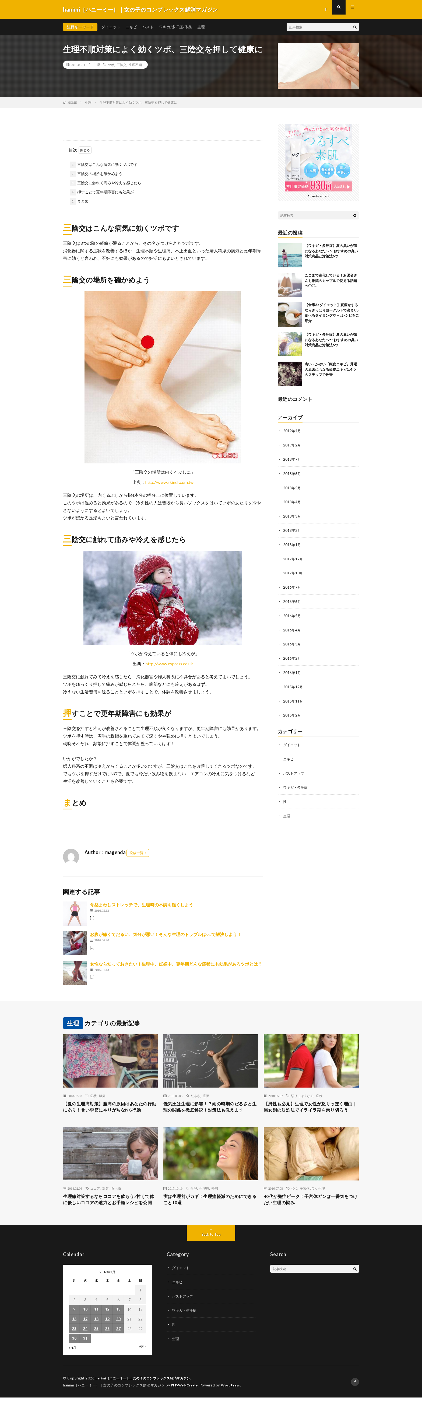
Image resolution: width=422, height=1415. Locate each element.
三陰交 (121, 64)
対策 (105, 1197)
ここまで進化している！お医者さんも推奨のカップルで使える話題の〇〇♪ (331, 280)
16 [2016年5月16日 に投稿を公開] (74, 1337)
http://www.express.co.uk (169, 663)
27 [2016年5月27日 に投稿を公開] (118, 1346)
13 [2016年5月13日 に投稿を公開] (118, 1327)
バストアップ (294, 768)
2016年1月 (292, 668)
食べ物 (116, 1197)
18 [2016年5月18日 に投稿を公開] (96, 1337)
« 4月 (72, 1366)
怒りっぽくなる (302, 1095)
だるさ (195, 1095)
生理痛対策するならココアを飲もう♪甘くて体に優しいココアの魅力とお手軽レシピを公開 (110, 1213)
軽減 (215, 1197)
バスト (148, 27)
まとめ (83, 201)
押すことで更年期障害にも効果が (105, 192)
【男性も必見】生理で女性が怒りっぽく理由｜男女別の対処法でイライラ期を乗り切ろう (311, 1111)
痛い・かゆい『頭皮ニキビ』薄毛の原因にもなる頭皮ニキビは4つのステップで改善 (331, 369)
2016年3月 (292, 640)
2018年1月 (292, 542)
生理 (201, 27)
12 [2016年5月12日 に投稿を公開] (107, 1327)
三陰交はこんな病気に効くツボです (107, 164)
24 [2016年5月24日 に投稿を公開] (85, 1346)
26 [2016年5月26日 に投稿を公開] (107, 1346)
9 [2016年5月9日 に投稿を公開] (74, 1327)
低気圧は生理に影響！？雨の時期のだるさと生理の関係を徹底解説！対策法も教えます (210, 1111)
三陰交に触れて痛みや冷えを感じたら (109, 182)
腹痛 (102, 1095)
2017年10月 (293, 570)
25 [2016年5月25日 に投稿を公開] (96, 1346)
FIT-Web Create (185, 1403)
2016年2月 (292, 654)
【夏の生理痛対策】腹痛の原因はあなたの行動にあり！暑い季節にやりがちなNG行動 (110, 1111)
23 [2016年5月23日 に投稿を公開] (74, 1346)
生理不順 (135, 64)
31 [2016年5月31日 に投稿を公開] (85, 1356)
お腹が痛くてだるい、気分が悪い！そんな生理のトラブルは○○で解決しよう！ (165, 934)
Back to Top (211, 1252)
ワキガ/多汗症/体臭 (175, 27)
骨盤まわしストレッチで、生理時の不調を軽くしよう (141, 904)
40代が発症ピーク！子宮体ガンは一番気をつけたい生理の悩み (309, 1209)
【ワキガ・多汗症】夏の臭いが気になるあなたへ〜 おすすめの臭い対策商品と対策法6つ (331, 250)
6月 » (142, 1364)
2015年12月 (293, 682)
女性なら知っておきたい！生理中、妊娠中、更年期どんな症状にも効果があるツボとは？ (176, 963)
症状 (93, 1095)
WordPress (233, 1403)
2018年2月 (292, 528)
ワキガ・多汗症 (296, 782)
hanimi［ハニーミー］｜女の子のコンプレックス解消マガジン (147, 1396)
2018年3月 (292, 514)
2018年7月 (292, 458)
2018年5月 (292, 486)
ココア (95, 1197)
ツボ (111, 64)
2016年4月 (292, 626)
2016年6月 (292, 598)
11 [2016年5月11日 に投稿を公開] (96, 1327)
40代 (294, 1197)
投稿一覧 (136, 853)
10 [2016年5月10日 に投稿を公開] (85, 1327)
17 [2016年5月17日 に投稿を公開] (85, 1337)
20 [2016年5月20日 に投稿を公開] (118, 1337)
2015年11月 (293, 696)
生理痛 (204, 1197)
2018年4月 (292, 500)
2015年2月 (292, 710)
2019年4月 (292, 430)
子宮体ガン (308, 1197)
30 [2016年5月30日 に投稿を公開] (74, 1356)
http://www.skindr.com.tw (169, 482)
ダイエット (110, 27)
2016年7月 (292, 584)
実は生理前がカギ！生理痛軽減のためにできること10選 (210, 1209)
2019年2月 (292, 444)
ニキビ (131, 27)
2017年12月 (293, 556)
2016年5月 (292, 612)
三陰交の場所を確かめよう (99, 173)
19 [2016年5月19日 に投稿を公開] (107, 1337)
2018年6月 (292, 472)
